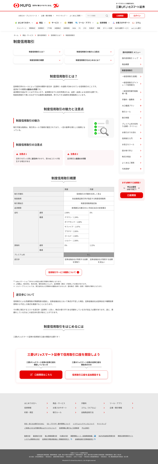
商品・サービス (28, 35)
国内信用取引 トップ (130, 58)
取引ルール (126, 112)
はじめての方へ (30, 403)
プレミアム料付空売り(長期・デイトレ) (130, 125)
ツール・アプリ (116, 403)
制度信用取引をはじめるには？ (88, 60)
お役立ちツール (128, 144)
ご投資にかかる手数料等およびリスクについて (40, 428)
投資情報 (27, 408)
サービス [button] (53, 22)
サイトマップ (60, 15)
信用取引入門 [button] (127, 138)
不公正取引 (85, 428)
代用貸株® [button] (126, 169)
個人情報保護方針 (51, 436)
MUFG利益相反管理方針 (107, 436)
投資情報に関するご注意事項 (69, 428)
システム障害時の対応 (32, 439)
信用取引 (41, 28)
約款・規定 (28, 412)
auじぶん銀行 (136, 28)
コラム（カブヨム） (89, 408)
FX (79, 28)
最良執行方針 (37, 436)
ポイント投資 (107, 28)
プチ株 (49, 28)
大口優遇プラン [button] (128, 106)
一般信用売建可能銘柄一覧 (130, 92)
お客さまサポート (121, 22)
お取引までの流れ (129, 132)
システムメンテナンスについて (83, 424)
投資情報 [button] (101, 22)
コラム (136, 22)
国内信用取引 (42, 35)
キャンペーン (21, 28)
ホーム (16, 35)
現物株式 (32, 28)
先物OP (91, 28)
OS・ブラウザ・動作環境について (58, 424)
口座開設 (120, 16)
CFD (84, 28)
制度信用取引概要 (37, 60)
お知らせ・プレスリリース (28, 15)
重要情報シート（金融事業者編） (82, 436)
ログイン (137, 16)
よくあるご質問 (75, 15)
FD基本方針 (64, 436)
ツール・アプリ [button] (83, 22)
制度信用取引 (127, 70)
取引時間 (125, 118)
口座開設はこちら (43, 375)
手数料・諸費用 (128, 99)
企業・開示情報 (46, 15)
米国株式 (58, 28)
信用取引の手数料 (84, 194)
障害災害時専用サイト (125, 436)
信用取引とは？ (56, 35)
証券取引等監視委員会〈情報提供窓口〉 (56, 439)
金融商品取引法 (87, 412)
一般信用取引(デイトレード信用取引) (130, 84)
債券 (98, 28)
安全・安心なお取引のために (34, 424)
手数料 (68, 22)
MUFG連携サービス (122, 28)
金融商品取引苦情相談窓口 (84, 439)
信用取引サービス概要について (62, 272)
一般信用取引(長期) (129, 76)
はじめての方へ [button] (22, 22)
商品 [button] (39, 22)
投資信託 (67, 28)
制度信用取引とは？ (37, 52)
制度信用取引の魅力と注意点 (88, 52)
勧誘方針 (27, 436)
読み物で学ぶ (127, 150)
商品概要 (125, 64)
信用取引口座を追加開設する (86, 375)
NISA (74, 28)
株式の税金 (126, 157)
